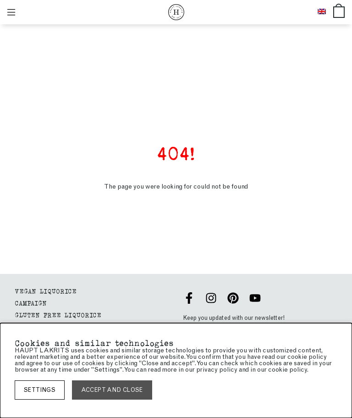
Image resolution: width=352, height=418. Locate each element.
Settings (39, 389)
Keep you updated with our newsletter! (234, 317)
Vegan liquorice (46, 291)
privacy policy (216, 369)
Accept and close (112, 389)
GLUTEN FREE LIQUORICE (58, 314)
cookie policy (287, 369)
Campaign (31, 303)
